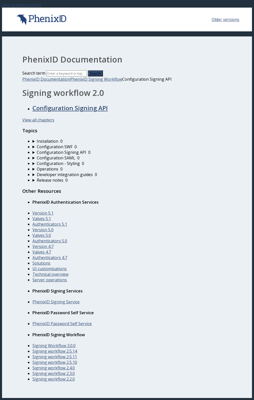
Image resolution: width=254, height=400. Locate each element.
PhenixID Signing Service (56, 302)
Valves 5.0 (41, 235)
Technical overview (50, 274)
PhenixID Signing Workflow (96, 79)
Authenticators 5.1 (49, 224)
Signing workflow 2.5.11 (54, 357)
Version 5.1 (42, 213)
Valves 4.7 (41, 252)
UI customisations (49, 268)
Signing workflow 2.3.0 (53, 373)
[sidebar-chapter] (132, 141)
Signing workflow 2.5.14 (54, 351)
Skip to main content (21, 5)
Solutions (41, 263)
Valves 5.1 (41, 218)
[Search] (66, 73)
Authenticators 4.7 (49, 257)
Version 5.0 (42, 230)
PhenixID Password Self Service (62, 323)
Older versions (225, 19)
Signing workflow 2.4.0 (53, 368)
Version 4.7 (42, 246)
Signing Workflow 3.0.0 (54, 345)
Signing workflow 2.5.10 (54, 362)
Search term (33, 73)
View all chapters (38, 120)
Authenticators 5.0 (49, 241)
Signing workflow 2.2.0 (53, 379)
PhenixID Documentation (46, 79)
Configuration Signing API (70, 108)
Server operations (49, 280)
